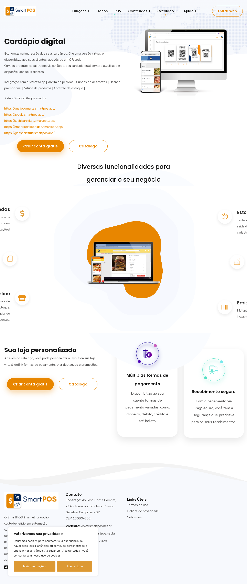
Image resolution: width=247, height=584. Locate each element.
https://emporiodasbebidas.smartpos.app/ (33, 127)
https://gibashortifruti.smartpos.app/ (29, 133)
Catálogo (88, 146)
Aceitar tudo (75, 566)
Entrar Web (227, 11)
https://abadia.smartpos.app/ (24, 114)
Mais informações (34, 566)
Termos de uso (137, 505)
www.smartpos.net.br (96, 526)
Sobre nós (134, 517)
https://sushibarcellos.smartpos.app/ (29, 121)
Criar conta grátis (40, 146)
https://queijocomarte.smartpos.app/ (29, 108)
